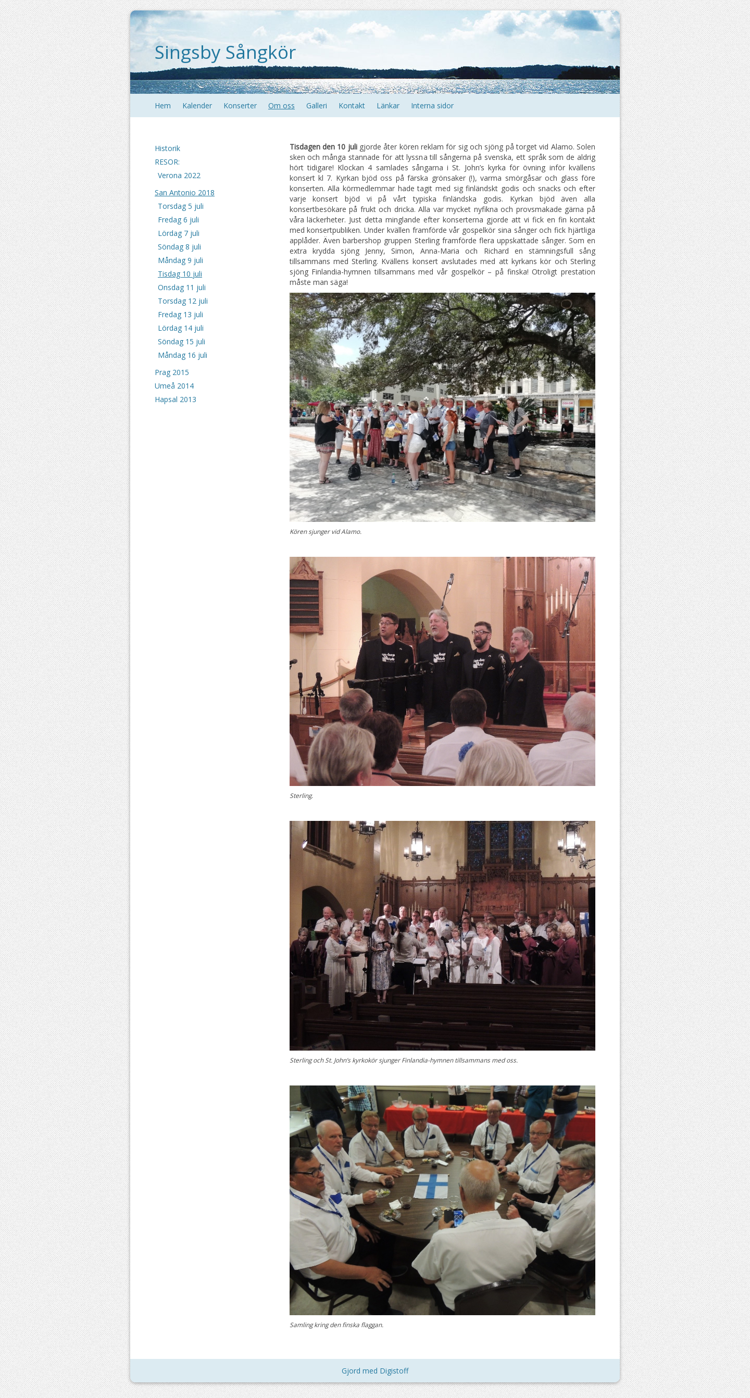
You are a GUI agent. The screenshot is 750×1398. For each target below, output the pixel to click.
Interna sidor (432, 105)
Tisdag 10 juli (180, 274)
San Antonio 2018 (185, 192)
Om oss (281, 105)
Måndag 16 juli (182, 355)
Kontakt (352, 105)
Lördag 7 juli (178, 233)
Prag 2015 (172, 372)
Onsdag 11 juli (182, 287)
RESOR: (167, 162)
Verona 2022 (179, 175)
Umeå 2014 (174, 386)
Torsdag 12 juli (183, 301)
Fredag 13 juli (180, 314)
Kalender (197, 105)
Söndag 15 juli (181, 341)
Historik (167, 148)
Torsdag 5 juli (181, 206)
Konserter (240, 105)
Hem (163, 105)
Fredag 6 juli (178, 219)
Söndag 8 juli (179, 247)
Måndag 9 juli (180, 260)
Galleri (316, 105)
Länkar (388, 105)
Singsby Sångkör (225, 52)
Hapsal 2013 (175, 399)
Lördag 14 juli (181, 328)
